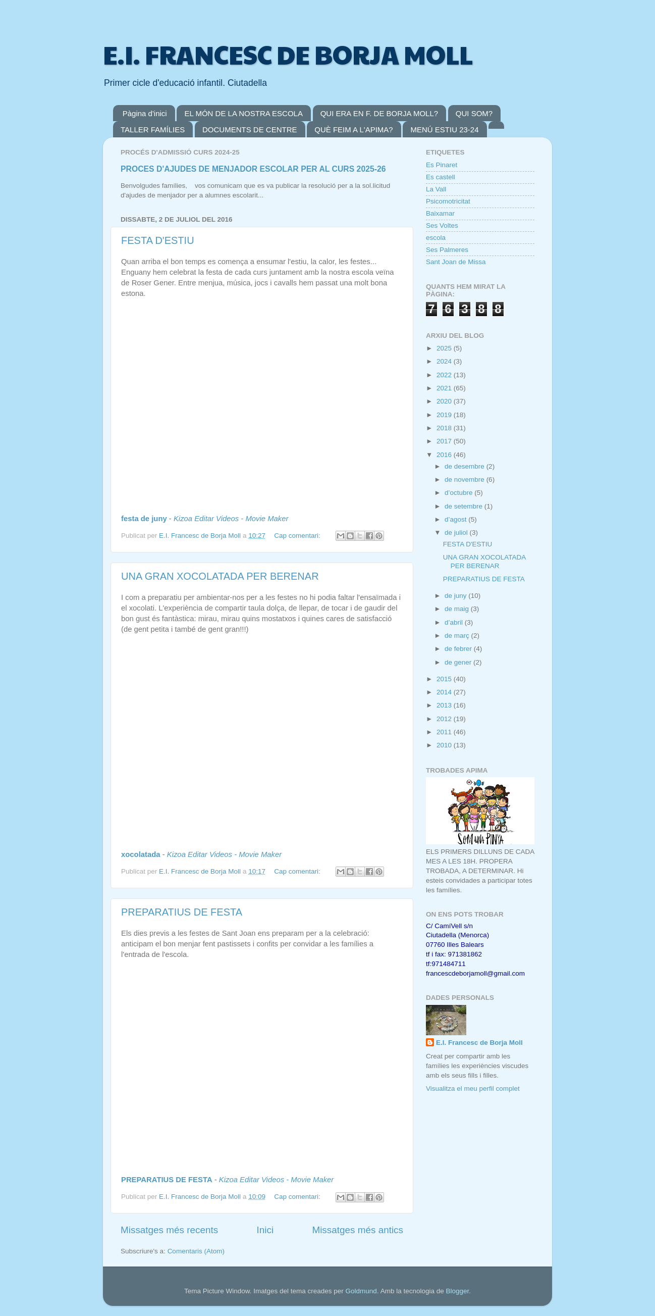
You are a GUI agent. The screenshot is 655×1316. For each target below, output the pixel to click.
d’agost (456, 519)
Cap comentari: (298, 535)
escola (436, 237)
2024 (445, 361)
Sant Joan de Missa (456, 262)
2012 (445, 719)
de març (458, 635)
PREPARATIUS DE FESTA (181, 912)
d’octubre (459, 492)
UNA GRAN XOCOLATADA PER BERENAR (220, 576)
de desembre (465, 466)
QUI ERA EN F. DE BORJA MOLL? (379, 113)
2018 (445, 428)
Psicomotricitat (448, 201)
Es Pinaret (441, 165)
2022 (445, 375)
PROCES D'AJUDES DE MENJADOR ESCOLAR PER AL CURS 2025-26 (253, 169)
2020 (445, 401)
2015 (445, 679)
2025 (445, 348)
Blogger (457, 1291)
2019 (445, 415)
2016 (445, 455)
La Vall (436, 189)
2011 (445, 732)
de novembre (465, 479)
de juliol (457, 532)
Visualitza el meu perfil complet (473, 1088)
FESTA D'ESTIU (157, 240)
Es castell (440, 177)
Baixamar (440, 213)
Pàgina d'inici (145, 113)
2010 (445, 745)
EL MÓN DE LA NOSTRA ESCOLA (243, 113)
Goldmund (361, 1291)
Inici (265, 1230)
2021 (445, 388)
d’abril (455, 622)
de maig (458, 609)
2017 (445, 441)
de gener (459, 662)
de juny (456, 595)
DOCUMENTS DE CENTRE (249, 129)
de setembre (464, 506)
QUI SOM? (474, 113)
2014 (445, 692)
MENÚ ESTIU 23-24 (444, 129)
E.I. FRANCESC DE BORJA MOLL (288, 54)
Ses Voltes (442, 225)
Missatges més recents (169, 1230)
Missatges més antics (357, 1230)
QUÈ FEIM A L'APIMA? (353, 129)
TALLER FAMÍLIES (153, 129)
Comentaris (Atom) (196, 1251)
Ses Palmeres (447, 250)
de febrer (459, 648)
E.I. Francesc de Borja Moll (479, 1042)
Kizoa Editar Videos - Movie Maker (231, 519)
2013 (445, 705)
